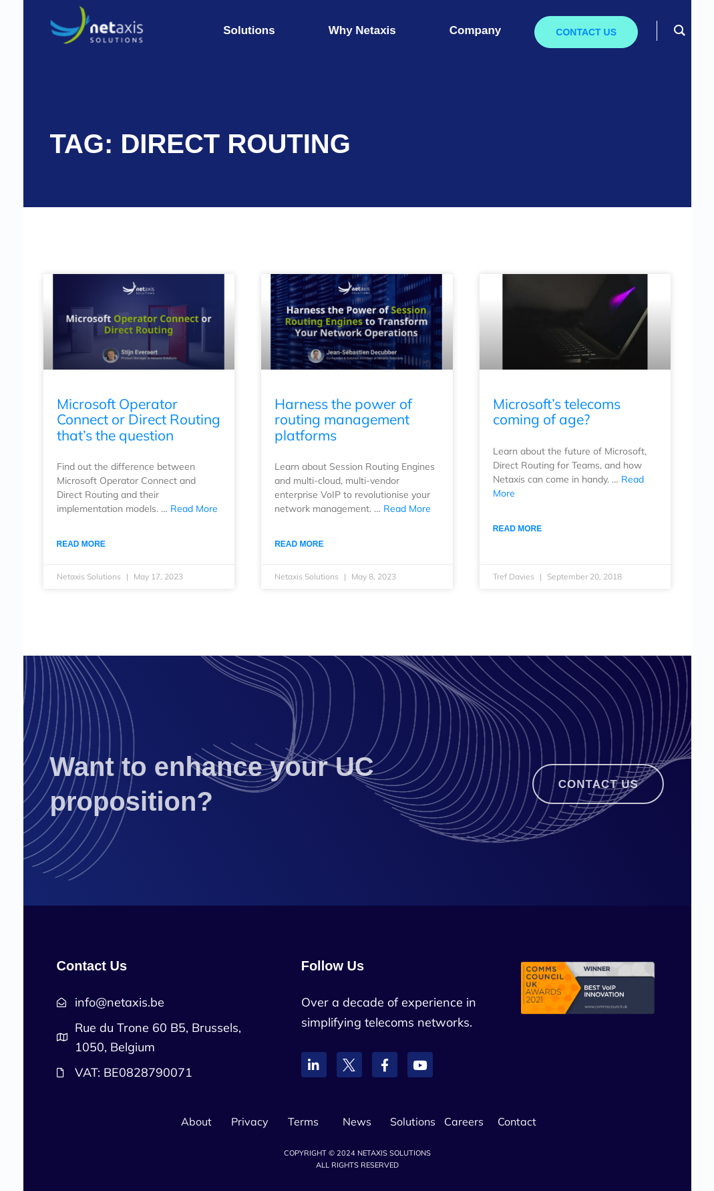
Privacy (250, 1121)
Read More (194, 509)
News (357, 1121)
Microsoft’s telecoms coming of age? (556, 411)
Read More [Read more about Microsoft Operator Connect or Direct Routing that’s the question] (81, 544)
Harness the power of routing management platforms (343, 419)
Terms (303, 1121)
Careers (464, 1121)
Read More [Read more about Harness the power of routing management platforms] (299, 544)
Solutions (412, 1121)
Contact (517, 1121)
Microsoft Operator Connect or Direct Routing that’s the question (138, 419)
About (196, 1121)
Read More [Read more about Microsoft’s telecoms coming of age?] (517, 528)
